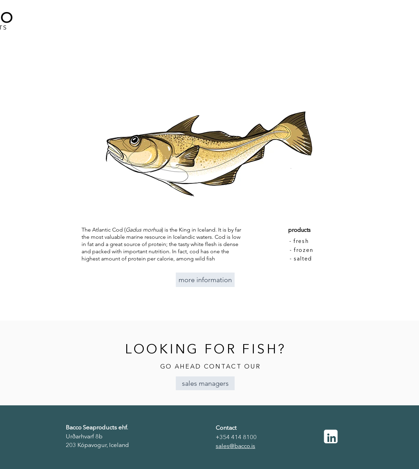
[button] (205, 383)
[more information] (205, 280)
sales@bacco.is (235, 446)
